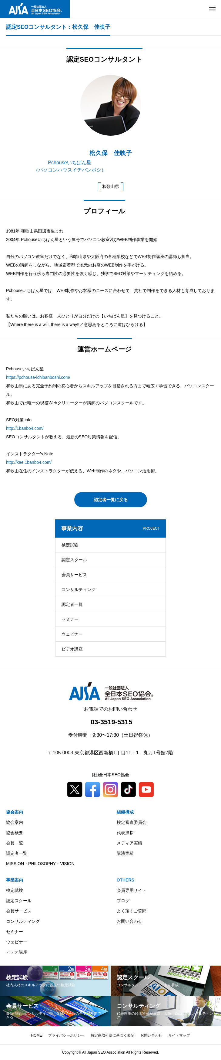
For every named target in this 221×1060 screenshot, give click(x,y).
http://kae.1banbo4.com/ (29, 462)
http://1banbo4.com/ (25, 428)
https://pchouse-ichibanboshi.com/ (38, 377)
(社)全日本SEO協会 (110, 774)
